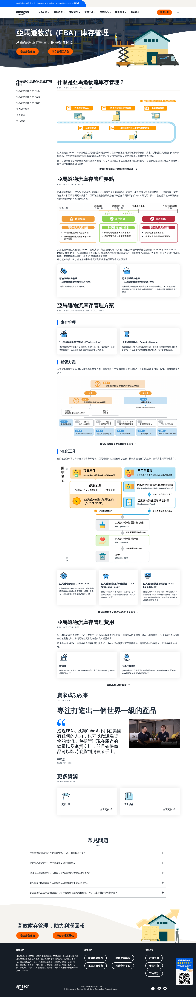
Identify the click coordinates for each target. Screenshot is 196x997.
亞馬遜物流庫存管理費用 (28, 102)
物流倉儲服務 (27, 51)
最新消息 (135, 12)
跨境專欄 (119, 12)
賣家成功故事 (22, 108)
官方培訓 (154, 973)
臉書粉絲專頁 (95, 958)
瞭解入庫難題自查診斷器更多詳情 (116, 444)
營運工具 (89, 12)
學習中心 (104, 12)
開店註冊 (164, 12)
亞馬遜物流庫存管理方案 (28, 96)
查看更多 (104, 809)
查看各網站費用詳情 (116, 685)
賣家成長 (73, 12)
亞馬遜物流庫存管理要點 (28, 90)
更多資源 (20, 114)
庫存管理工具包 (60, 51)
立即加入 (76, 3)
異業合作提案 (122, 965)
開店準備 (58, 12)
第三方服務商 (95, 965)
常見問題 (20, 120)
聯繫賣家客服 (122, 958)
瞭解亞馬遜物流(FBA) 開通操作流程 (116, 169)
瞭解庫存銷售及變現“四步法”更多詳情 (116, 612)
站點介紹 (42, 12)
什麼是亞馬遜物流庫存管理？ (34, 83)
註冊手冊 (154, 958)
